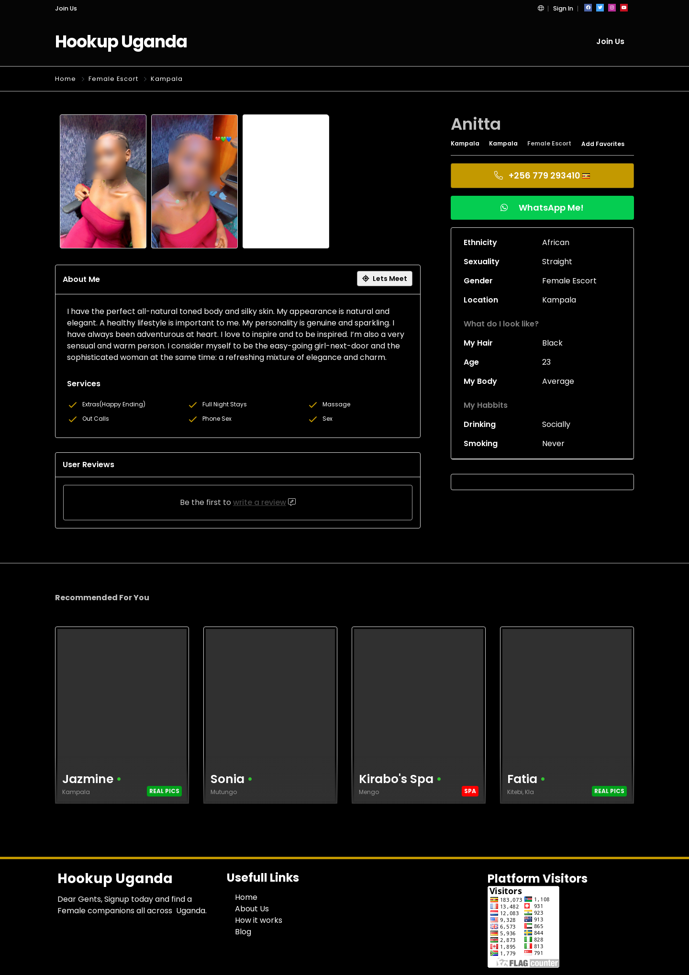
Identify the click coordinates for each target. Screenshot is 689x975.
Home (65, 79)
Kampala (167, 79)
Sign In (563, 8)
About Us (252, 908)
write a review (259, 502)
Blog (243, 931)
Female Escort (113, 79)
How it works (258, 920)
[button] (541, 8)
